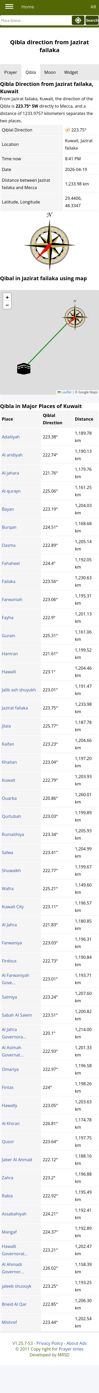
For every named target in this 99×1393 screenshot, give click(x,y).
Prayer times (71, 1349)
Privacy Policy (49, 1343)
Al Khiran (11, 1123)
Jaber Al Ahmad (17, 1160)
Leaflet (65, 392)
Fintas (7, 1087)
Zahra (7, 1178)
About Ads (76, 1343)
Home (27, 7)
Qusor (8, 1141)
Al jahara (10, 473)
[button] (75, 315)
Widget (71, 72)
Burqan (9, 527)
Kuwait (8, 780)
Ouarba (9, 798)
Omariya (10, 1069)
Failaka (8, 581)
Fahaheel (11, 563)
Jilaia (6, 726)
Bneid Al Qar (14, 1304)
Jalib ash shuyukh (19, 690)
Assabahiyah (14, 1214)
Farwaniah (12, 599)
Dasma (9, 545)
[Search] (35, 20)
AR (93, 7)
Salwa (7, 852)
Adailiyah (11, 437)
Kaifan (8, 744)
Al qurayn (11, 491)
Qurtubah (11, 816)
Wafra (7, 888)
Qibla (31, 72)
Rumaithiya (13, 834)
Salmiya (9, 997)
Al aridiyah (12, 455)
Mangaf (9, 1232)
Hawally (9, 1105)
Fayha (7, 617)
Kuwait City (13, 907)
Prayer (10, 72)
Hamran (10, 654)
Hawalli (9, 672)
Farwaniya (12, 943)
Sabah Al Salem (17, 1015)
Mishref (9, 1322)
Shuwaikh (11, 870)
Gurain (8, 635)
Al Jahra (9, 925)
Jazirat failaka (15, 708)
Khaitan (9, 762)
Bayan (8, 509)
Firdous (9, 961)
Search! (92, 20)
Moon (50, 72)
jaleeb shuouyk (16, 1286)
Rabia (7, 1196)
